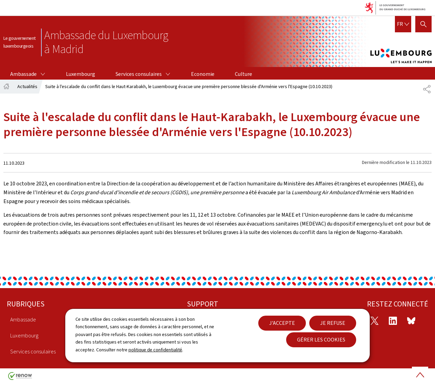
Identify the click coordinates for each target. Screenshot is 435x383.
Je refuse (332, 323)
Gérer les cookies (321, 339)
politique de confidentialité (155, 350)
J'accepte (282, 323)
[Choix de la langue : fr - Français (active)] (403, 24)
